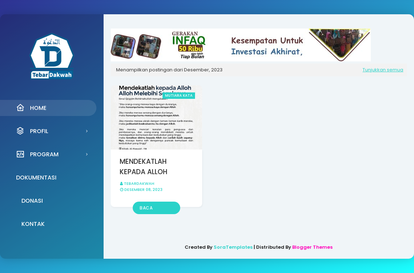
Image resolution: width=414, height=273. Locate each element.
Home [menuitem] (31, 107)
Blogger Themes (312, 247)
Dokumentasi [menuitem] (36, 177)
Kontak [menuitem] (33, 224)
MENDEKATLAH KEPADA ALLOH (144, 167)
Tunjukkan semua (383, 69)
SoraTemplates (233, 247)
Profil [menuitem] (32, 131)
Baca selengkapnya (156, 209)
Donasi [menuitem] (32, 201)
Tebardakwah (139, 183)
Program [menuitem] (37, 154)
